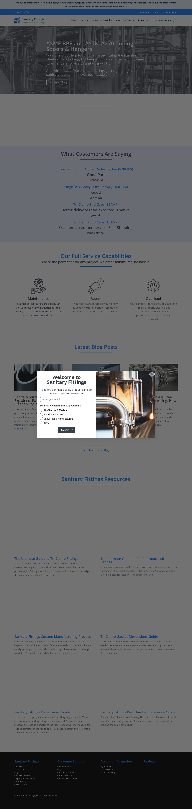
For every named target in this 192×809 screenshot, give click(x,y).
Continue (66, 430)
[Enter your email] (66, 399)
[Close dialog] (152, 374)
